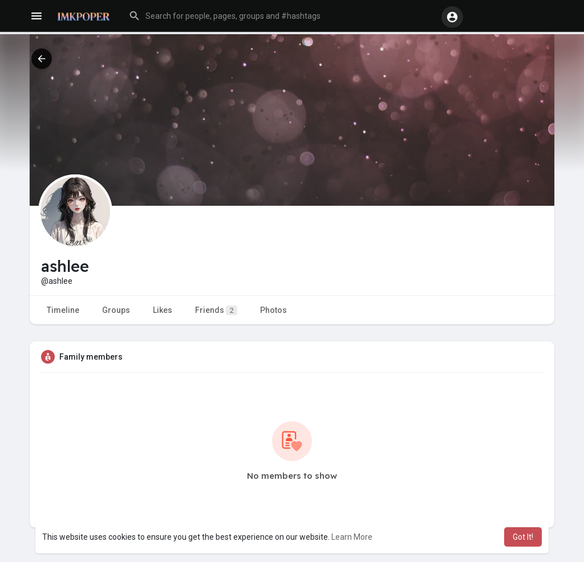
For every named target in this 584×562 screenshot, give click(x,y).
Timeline (63, 310)
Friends (216, 310)
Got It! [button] (523, 536)
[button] (279, 16)
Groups (116, 310)
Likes (162, 310)
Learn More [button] (351, 536)
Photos (273, 310)
